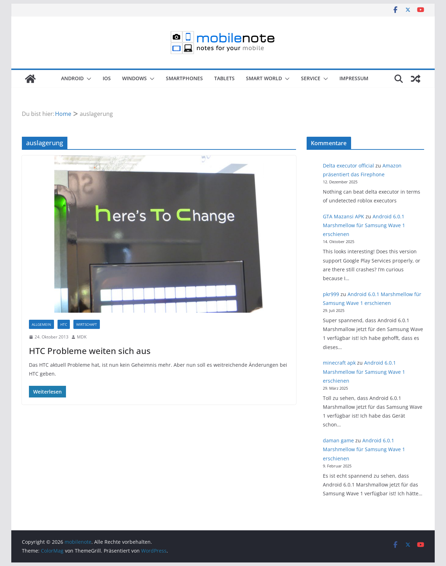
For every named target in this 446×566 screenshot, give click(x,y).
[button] (87, 78)
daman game (338, 440)
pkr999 (331, 294)
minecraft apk (339, 362)
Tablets (224, 78)
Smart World (264, 78)
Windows (134, 78)
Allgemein (41, 324)
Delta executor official (348, 165)
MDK (81, 337)
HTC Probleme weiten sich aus (90, 350)
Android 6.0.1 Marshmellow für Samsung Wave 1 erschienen (364, 225)
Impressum (353, 78)
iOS (107, 78)
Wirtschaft (86, 324)
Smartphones (184, 78)
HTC (63, 324)
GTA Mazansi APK (343, 216)
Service (310, 78)
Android (72, 78)
